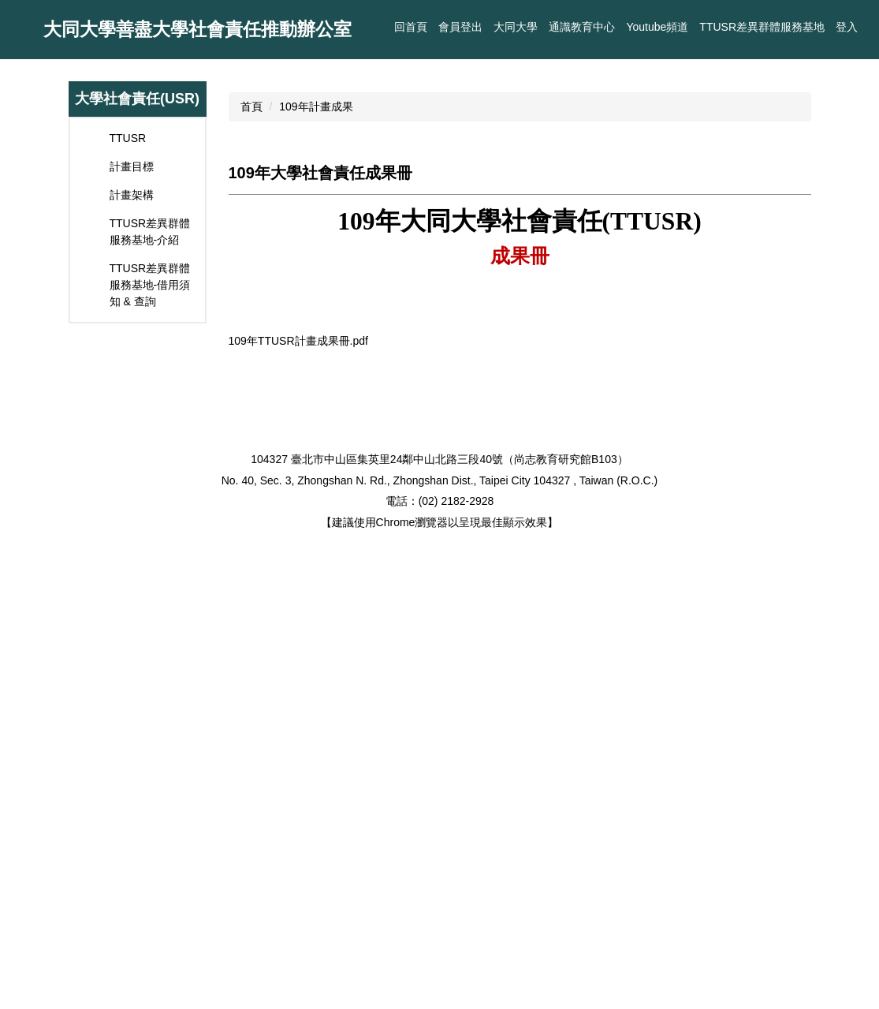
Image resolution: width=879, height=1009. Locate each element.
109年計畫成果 (315, 246)
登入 (847, 27)
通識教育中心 (582, 27)
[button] (19, 128)
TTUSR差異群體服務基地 (762, 27)
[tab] (512, 725)
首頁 (251, 246)
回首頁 (465, 27)
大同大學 (516, 27)
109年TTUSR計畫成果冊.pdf (309, 774)
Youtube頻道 (657, 27)
